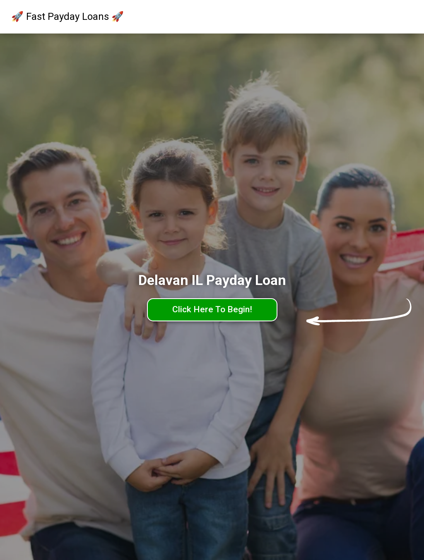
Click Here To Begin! (212, 309)
